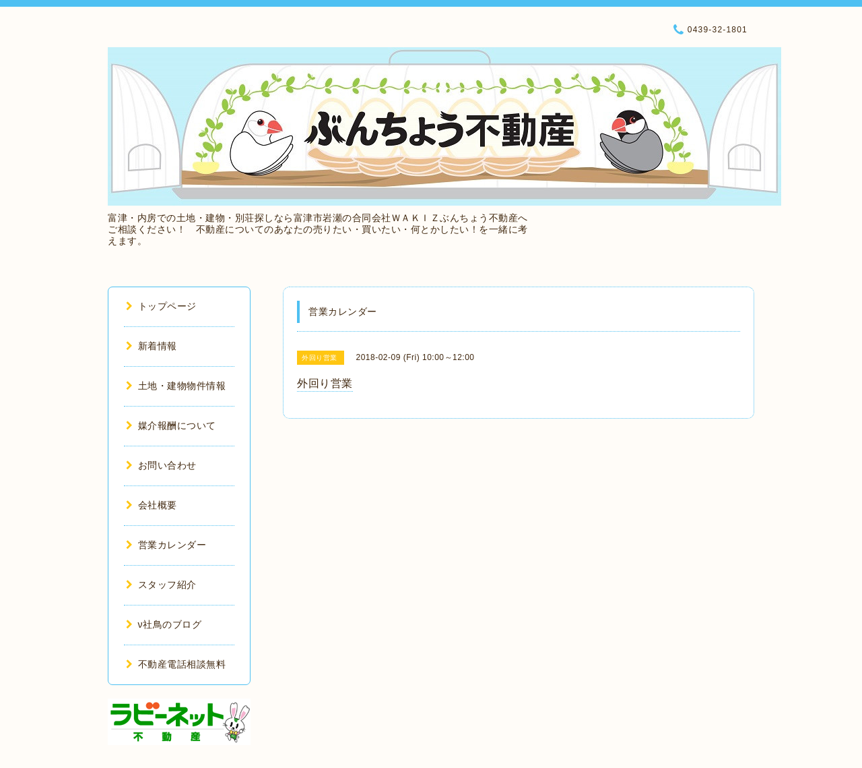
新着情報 (151, 346)
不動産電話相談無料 (176, 664)
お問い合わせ (161, 465)
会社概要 (151, 505)
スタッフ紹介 (161, 584)
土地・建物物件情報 (176, 385)
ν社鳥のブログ (163, 624)
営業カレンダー (166, 544)
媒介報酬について (171, 425)
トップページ (161, 306)
